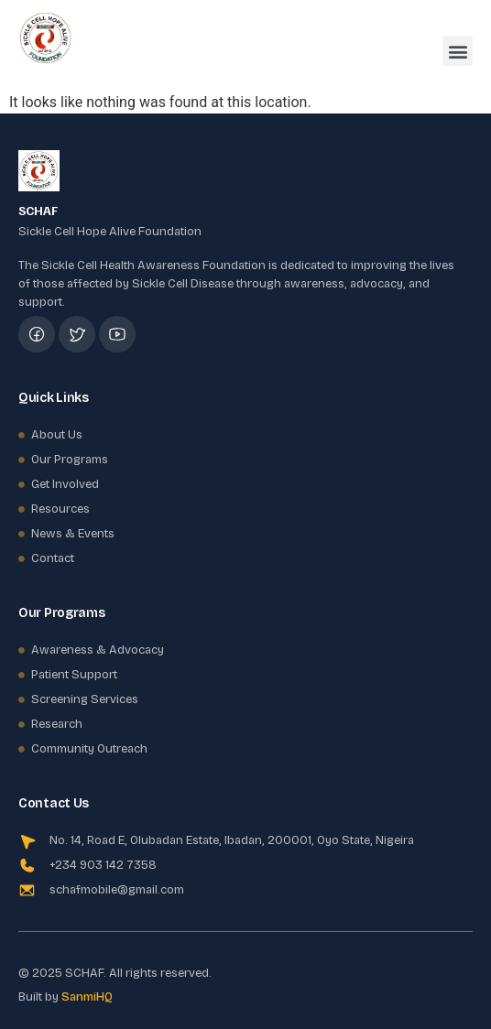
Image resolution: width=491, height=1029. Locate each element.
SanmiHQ (87, 997)
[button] (457, 46)
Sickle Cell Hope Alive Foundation (110, 231)
